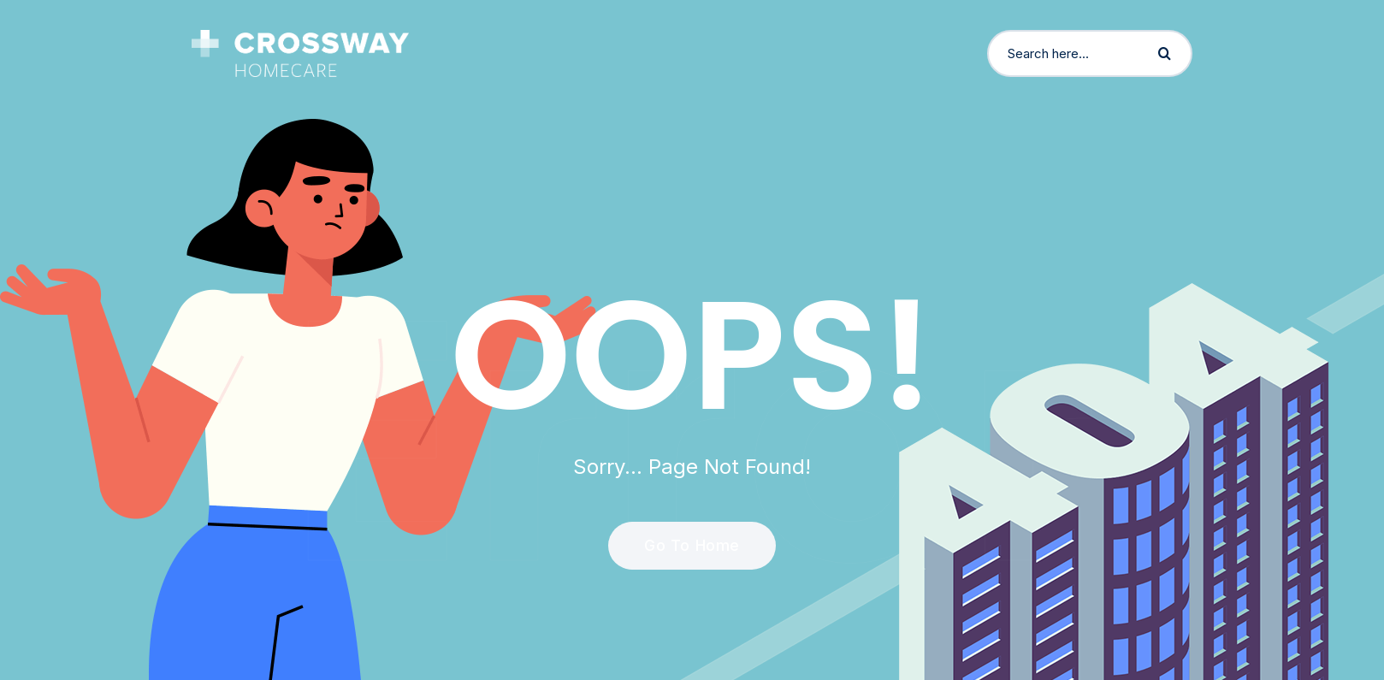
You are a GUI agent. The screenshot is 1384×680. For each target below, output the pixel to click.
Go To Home (682, 545)
